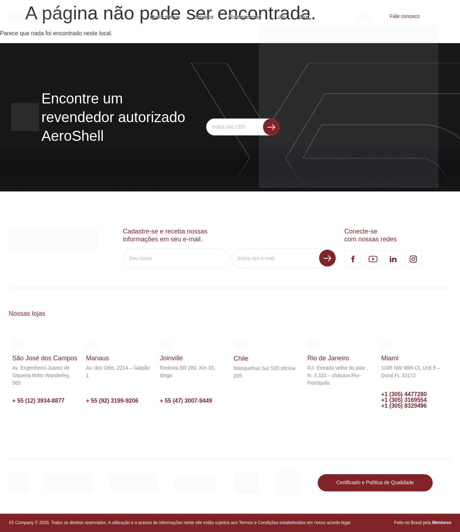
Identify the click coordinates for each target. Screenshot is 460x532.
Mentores (441, 522)
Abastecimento (245, 16)
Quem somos (165, 16)
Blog (305, 16)
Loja (280, 16)
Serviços (204, 16)
